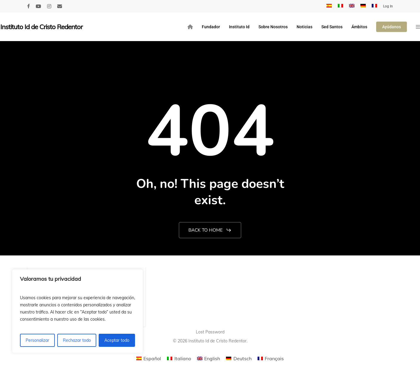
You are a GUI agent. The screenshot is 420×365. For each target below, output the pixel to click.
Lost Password (210, 332)
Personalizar (37, 340)
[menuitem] (329, 6)
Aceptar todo (116, 340)
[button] (210, 230)
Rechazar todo (77, 340)
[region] (77, 311)
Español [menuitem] (152, 358)
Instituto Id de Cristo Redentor (41, 27)
